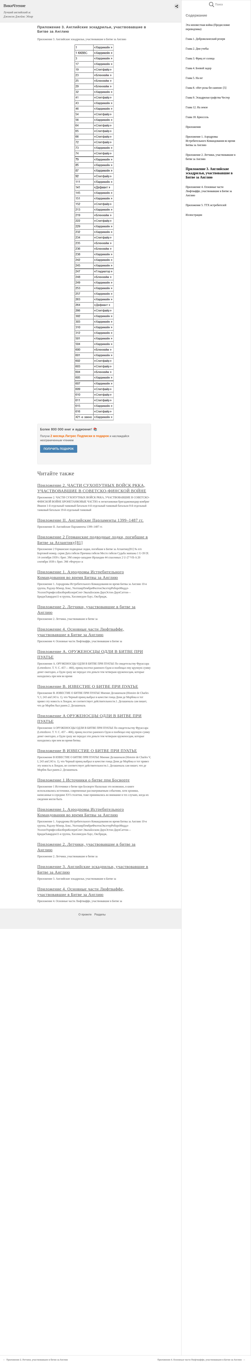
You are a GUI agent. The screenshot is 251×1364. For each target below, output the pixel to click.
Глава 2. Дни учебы (197, 48)
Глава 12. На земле (197, 107)
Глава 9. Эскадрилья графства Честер (208, 97)
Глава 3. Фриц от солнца (200, 58)
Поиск (215, 4)
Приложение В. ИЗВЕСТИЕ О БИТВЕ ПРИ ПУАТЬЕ (87, 686)
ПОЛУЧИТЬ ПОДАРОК (59, 448)
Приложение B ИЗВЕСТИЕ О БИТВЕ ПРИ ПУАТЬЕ (87, 750)
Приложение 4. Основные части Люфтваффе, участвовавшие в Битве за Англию (209, 191)
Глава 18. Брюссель (197, 117)
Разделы (99, 914)
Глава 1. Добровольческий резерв (205, 38)
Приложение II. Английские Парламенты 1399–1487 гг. (90, 520)
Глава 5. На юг (194, 77)
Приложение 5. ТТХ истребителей (206, 205)
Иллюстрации (194, 214)
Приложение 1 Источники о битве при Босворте (83, 780)
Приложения (193, 126)
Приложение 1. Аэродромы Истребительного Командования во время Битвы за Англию (210, 140)
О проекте (85, 914)
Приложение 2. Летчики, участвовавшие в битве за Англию (37, 1360)
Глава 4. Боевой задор (198, 68)
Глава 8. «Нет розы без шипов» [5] (206, 87)
